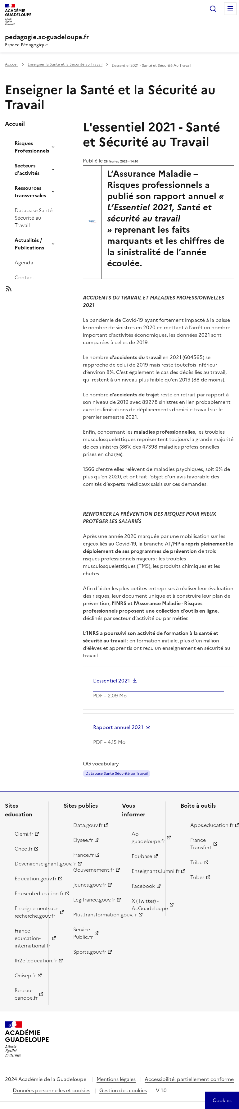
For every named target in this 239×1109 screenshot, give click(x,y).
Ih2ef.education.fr (28, 960)
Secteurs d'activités (27, 169)
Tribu (196, 862)
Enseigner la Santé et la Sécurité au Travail (65, 64)
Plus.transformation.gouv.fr (86, 914)
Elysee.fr (83, 840)
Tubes (197, 877)
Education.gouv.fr (28, 878)
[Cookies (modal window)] (222, 1100)
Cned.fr (24, 848)
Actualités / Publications (29, 243)
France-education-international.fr (28, 938)
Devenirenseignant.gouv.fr (28, 863)
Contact (24, 277)
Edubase (142, 856)
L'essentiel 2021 (111, 680)
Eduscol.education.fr (28, 893)
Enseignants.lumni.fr (145, 871)
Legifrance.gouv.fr (86, 899)
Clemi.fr (24, 833)
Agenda (24, 262)
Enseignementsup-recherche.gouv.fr (28, 912)
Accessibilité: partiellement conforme (189, 1079)
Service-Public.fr (83, 933)
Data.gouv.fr (86, 825)
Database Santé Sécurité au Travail (33, 218)
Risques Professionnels (32, 146)
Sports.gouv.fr (86, 952)
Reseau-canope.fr (26, 994)
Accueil (11, 64)
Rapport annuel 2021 (118, 727)
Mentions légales (116, 1079)
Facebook (143, 886)
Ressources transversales (30, 191)
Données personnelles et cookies (51, 1090)
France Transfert (201, 843)
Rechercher (213, 8)
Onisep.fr (25, 975)
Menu (230, 8)
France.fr (83, 855)
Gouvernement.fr (86, 870)
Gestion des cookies (123, 1090)
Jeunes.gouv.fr (86, 884)
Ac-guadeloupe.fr (145, 837)
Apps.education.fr (203, 825)
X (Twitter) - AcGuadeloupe (145, 904)
